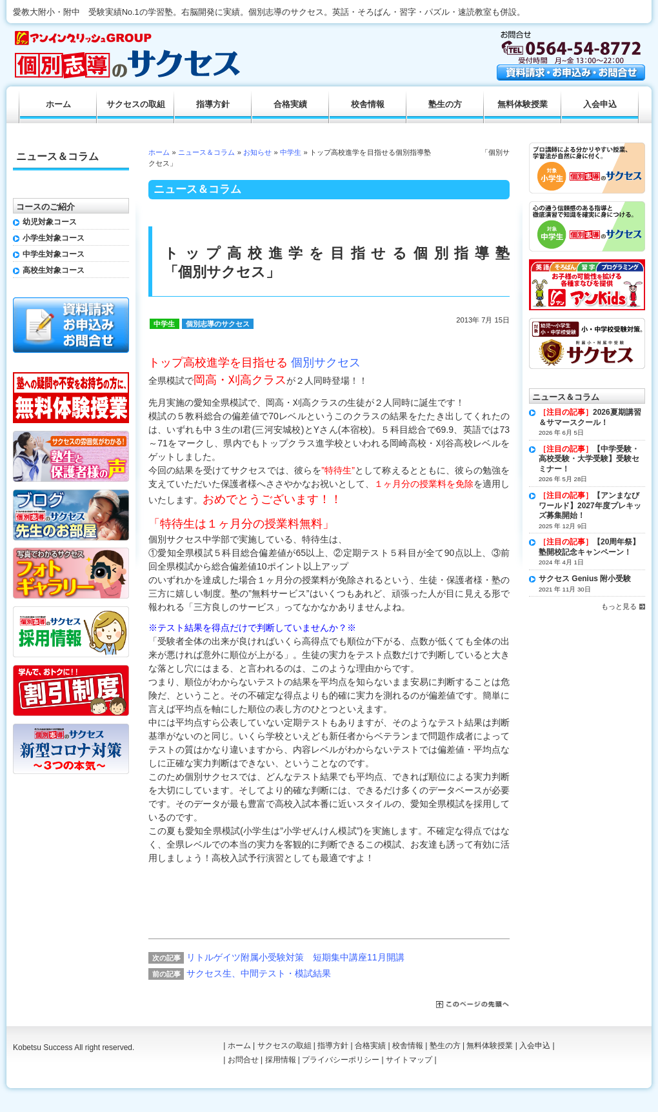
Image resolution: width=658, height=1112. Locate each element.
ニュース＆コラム (206, 152)
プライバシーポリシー (340, 1059)
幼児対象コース (50, 221)
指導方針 (213, 104)
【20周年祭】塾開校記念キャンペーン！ (589, 547)
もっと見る (619, 606)
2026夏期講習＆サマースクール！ (590, 417)
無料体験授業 (522, 104)
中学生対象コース (54, 254)
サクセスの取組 (135, 104)
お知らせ (257, 152)
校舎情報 (367, 104)
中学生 (290, 152)
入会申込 (600, 104)
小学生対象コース (54, 238)
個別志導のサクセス (218, 324)
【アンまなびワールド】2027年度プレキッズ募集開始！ (590, 505)
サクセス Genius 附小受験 (585, 578)
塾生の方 (445, 104)
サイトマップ (409, 1059)
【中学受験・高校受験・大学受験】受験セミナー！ (589, 458)
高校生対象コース (54, 270)
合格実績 (290, 104)
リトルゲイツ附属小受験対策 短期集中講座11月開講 (295, 957)
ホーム (159, 152)
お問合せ (243, 1059)
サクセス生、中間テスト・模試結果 (258, 973)
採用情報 (280, 1059)
